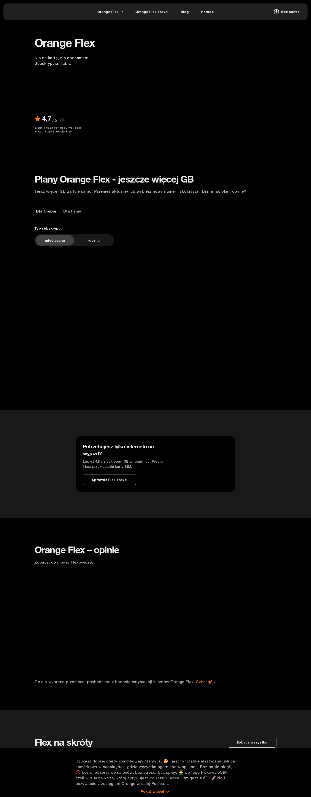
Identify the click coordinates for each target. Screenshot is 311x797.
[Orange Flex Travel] (152, 11)
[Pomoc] (207, 11)
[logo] (20, 11)
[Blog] (184, 11)
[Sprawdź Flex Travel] (109, 479)
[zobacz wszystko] (252, 742)
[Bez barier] (286, 11)
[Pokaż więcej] (155, 791)
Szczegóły (206, 681)
